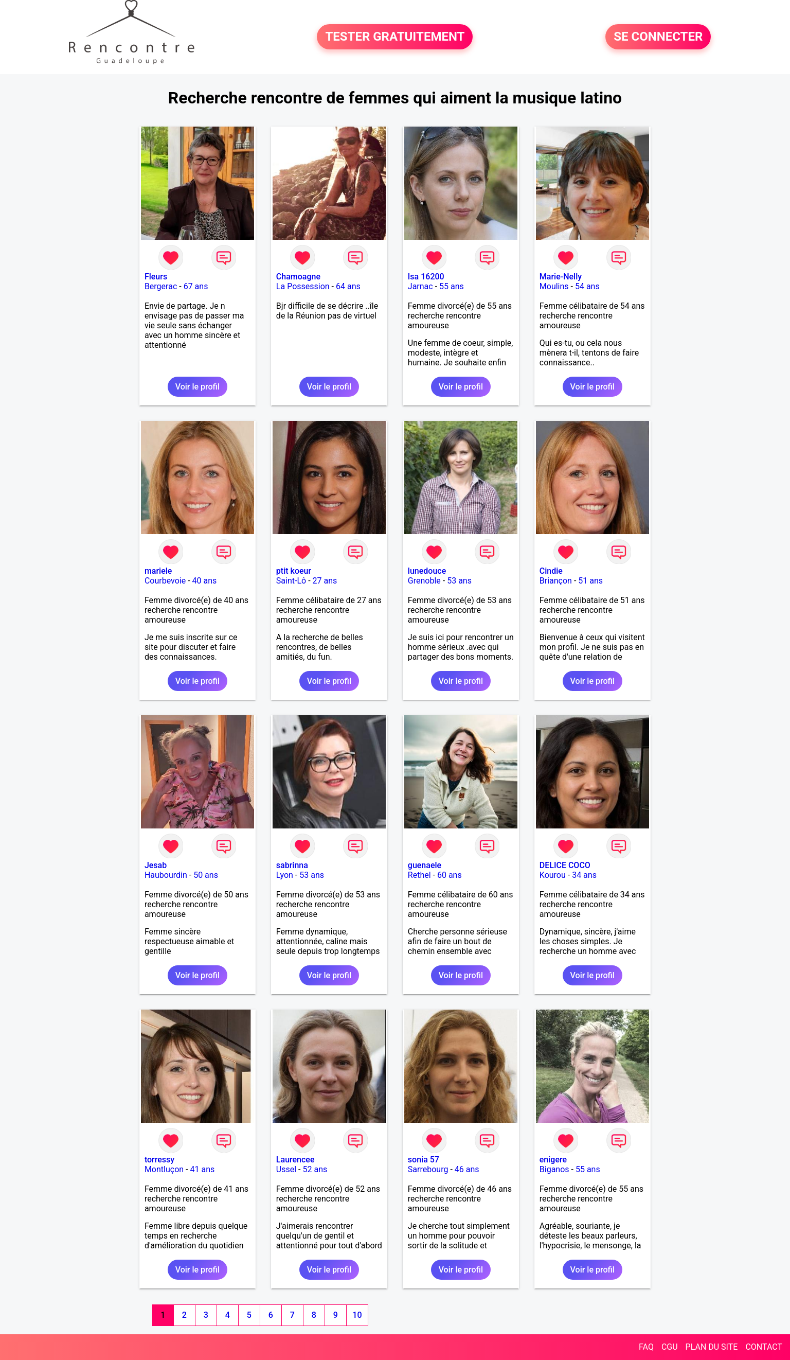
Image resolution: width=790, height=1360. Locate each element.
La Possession (303, 286)
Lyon (284, 875)
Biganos (554, 1169)
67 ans (196, 286)
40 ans (204, 581)
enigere (553, 1159)
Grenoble (424, 581)
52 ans (314, 1169)
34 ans (584, 875)
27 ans (325, 581)
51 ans (590, 581)
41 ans (202, 1169)
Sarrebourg (428, 1169)
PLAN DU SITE (712, 1347)
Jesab (156, 865)
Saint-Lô (291, 581)
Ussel (286, 1169)
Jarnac (420, 286)
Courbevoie (165, 581)
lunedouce (427, 571)
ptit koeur (293, 571)
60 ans (449, 875)
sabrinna (292, 865)
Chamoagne (298, 276)
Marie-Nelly (561, 276)
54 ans (587, 286)
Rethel (419, 875)
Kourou (553, 875)
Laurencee (295, 1159)
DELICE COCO (565, 865)
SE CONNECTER (658, 37)
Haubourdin (166, 875)
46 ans (467, 1169)
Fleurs (156, 276)
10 (357, 1315)
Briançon (556, 581)
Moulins (554, 286)
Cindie (551, 571)
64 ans (348, 286)
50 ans (205, 875)
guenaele (424, 865)
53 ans (459, 581)
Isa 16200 (426, 276)
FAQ (646, 1347)
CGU (669, 1347)
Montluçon (164, 1169)
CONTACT (763, 1347)
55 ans (451, 286)
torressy (159, 1159)
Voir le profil (197, 387)
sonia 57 (423, 1159)
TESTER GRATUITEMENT (394, 37)
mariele (158, 571)
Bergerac (161, 286)
